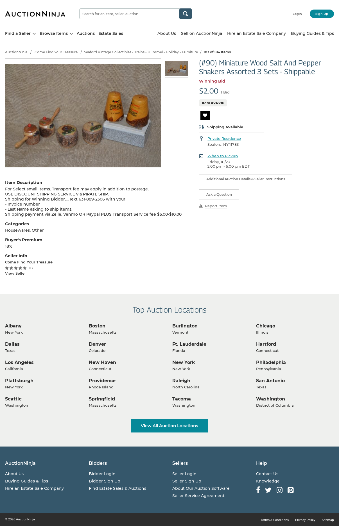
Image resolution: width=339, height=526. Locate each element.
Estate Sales (110, 33)
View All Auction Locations (169, 425)
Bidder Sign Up (104, 481)
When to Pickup (222, 156)
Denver (97, 344)
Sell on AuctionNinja (201, 33)
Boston (97, 326)
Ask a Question (219, 194)
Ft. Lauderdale (189, 344)
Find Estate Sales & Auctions (117, 488)
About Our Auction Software (201, 488)
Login (297, 14)
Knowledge (268, 481)
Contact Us (267, 473)
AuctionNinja (16, 52)
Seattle (13, 399)
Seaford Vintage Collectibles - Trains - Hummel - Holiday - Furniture (141, 52)
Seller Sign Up (186, 481)
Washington (270, 399)
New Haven (102, 362)
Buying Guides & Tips (312, 33)
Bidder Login (102, 473)
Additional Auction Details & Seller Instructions (245, 179)
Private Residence (224, 138)
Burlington (185, 326)
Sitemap (328, 520)
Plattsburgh (19, 380)
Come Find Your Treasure (56, 52)
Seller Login (184, 473)
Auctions (86, 33)
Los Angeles (19, 362)
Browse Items (56, 33)
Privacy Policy (305, 520)
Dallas (12, 344)
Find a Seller (20, 33)
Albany (13, 326)
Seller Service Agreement (198, 495)
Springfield (102, 399)
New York (183, 362)
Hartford (266, 344)
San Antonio (270, 380)
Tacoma (181, 399)
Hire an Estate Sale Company (256, 33)
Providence (102, 380)
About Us (166, 33)
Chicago (265, 326)
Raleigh (181, 380)
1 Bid (225, 92)
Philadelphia (271, 362)
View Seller (15, 273)
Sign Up (321, 14)
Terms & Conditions (275, 520)
